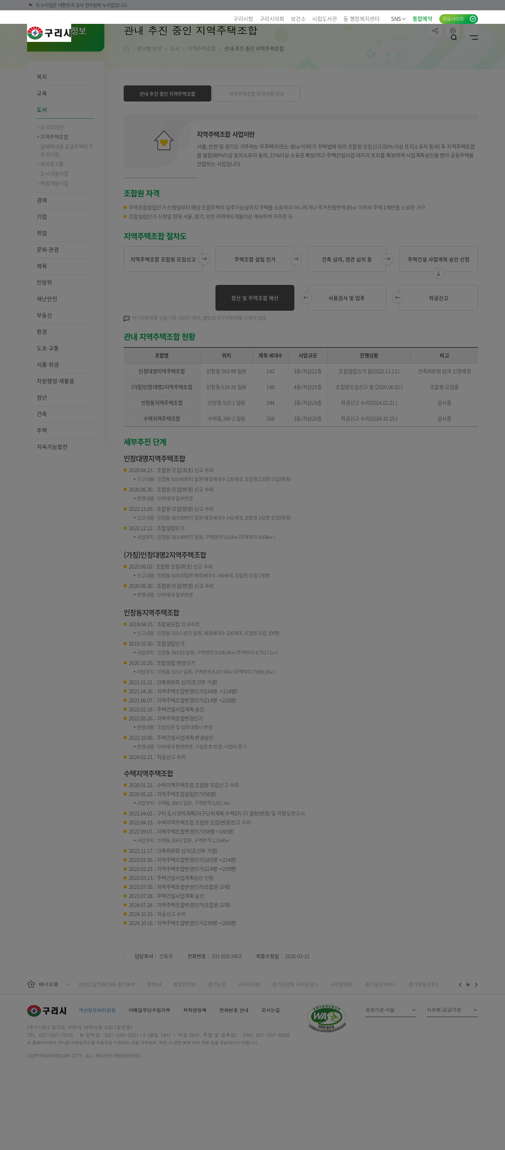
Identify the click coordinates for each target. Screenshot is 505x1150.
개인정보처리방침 (97, 1051)
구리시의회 (272, 19)
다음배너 (475, 1026)
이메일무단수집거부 (149, 1051)
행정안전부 (184, 1026)
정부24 (154, 1026)
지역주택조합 (202, 90)
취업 (42, 275)
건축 (42, 456)
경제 (42, 242)
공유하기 (435, 72)
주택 (42, 472)
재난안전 (47, 340)
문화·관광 (48, 291)
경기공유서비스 (380, 1026)
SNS (398, 19)
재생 (468, 1026)
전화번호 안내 (234, 1051)
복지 (42, 118)
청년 (42, 439)
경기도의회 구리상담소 (295, 1026)
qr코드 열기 (470, 72)
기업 (42, 258)
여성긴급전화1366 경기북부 (107, 1026)
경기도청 (217, 1026)
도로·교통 (48, 390)
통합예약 (422, 19)
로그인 (434, 37)
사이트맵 (474, 37)
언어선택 (414, 37)
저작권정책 (194, 1051)
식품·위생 (48, 406)
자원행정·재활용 (55, 423)
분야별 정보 (149, 90)
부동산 (44, 357)
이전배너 (461, 1026)
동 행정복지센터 (361, 19)
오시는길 (271, 1051)
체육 (42, 308)
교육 (42, 135)
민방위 (44, 324)
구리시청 (243, 19)
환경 (42, 373)
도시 (42, 151)
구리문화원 (341, 1026)
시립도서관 (324, 19)
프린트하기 (453, 72)
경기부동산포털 (424, 1026)
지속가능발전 (52, 488)
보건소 (298, 19)
